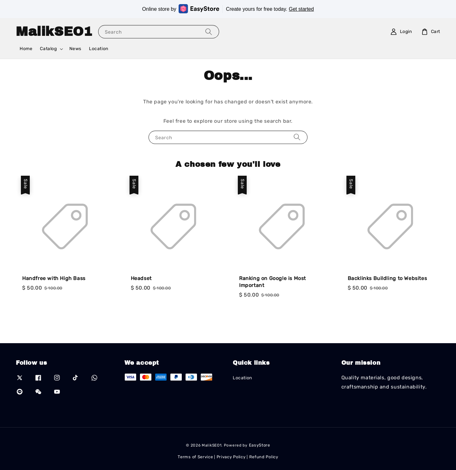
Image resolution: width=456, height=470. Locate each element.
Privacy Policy (231, 456)
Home (26, 48)
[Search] (209, 31)
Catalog (48, 48)
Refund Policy (263, 456)
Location (98, 48)
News (75, 48)
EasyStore (259, 445)
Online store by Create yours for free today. (228, 8)
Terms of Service (195, 456)
